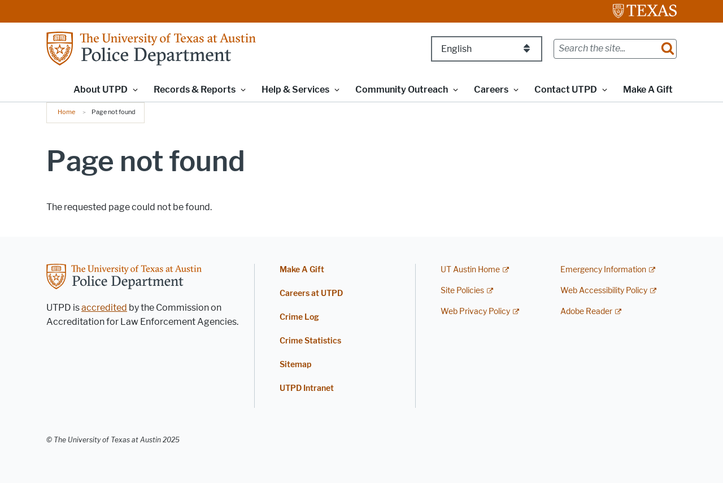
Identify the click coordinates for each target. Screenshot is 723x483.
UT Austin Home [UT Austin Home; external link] (470, 270)
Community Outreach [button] (401, 89)
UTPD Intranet (307, 388)
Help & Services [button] (295, 89)
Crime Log (299, 317)
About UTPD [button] (100, 89)
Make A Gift (648, 89)
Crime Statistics (310, 341)
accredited (104, 307)
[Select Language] (486, 49)
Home (66, 112)
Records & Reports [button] (195, 89)
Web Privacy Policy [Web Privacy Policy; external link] (475, 311)
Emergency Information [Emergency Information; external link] (603, 270)
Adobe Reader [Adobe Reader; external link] (586, 311)
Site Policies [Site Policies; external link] (462, 290)
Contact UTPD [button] (565, 89)
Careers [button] (491, 89)
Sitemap (295, 364)
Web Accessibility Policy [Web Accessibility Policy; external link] (603, 290)
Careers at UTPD (311, 293)
